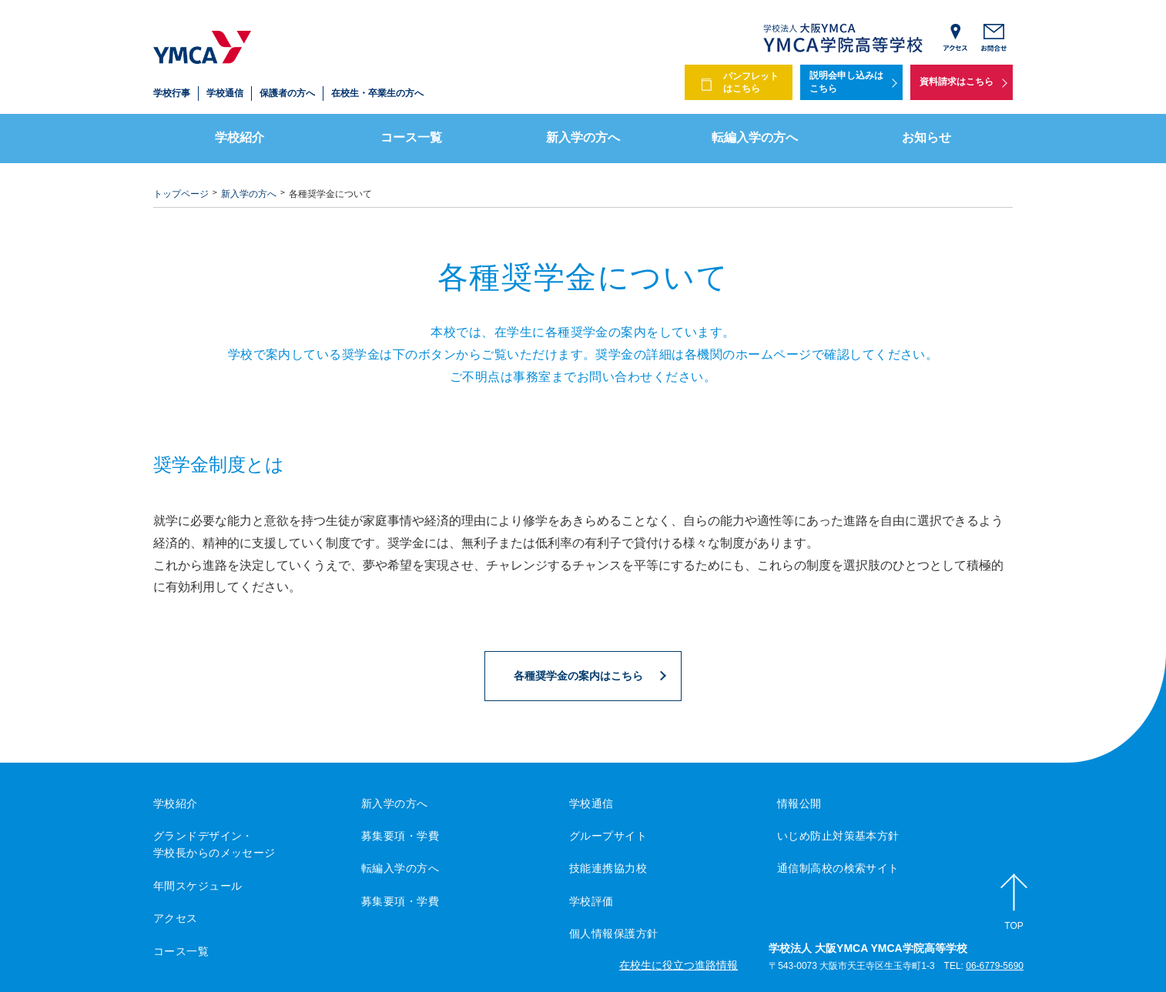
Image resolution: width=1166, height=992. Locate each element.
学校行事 (171, 93)
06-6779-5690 (995, 965)
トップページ (181, 194)
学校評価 (591, 901)
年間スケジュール (197, 886)
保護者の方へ (287, 93)
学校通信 (224, 93)
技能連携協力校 (608, 868)
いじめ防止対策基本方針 (838, 836)
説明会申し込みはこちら (846, 82)
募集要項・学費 (400, 836)
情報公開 (799, 803)
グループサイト (608, 836)
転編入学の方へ (755, 137)
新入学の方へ (583, 137)
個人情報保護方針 (613, 933)
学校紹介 (239, 137)
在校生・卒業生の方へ (377, 93)
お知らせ (926, 137)
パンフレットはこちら (751, 83)
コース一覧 (411, 137)
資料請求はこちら (956, 81)
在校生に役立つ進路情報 (678, 965)
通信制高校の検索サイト (838, 868)
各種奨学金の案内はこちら (578, 676)
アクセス (175, 918)
